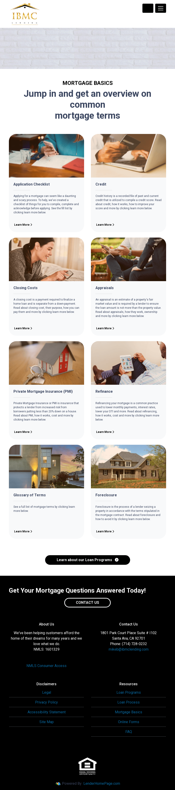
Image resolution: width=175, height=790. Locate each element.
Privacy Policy (46, 702)
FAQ (128, 732)
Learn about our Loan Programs (87, 560)
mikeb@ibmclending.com (129, 649)
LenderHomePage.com (101, 783)
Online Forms (128, 722)
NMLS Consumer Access (46, 666)
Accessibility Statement (47, 712)
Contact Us (87, 602)
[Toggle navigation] (160, 8)
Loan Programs (128, 692)
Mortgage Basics (128, 712)
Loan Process (128, 702)
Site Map (46, 722)
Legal (46, 692)
